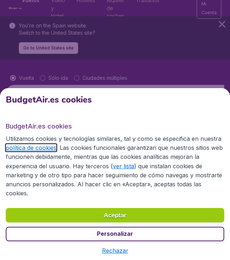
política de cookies (31, 147)
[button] (115, 250)
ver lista (123, 166)
